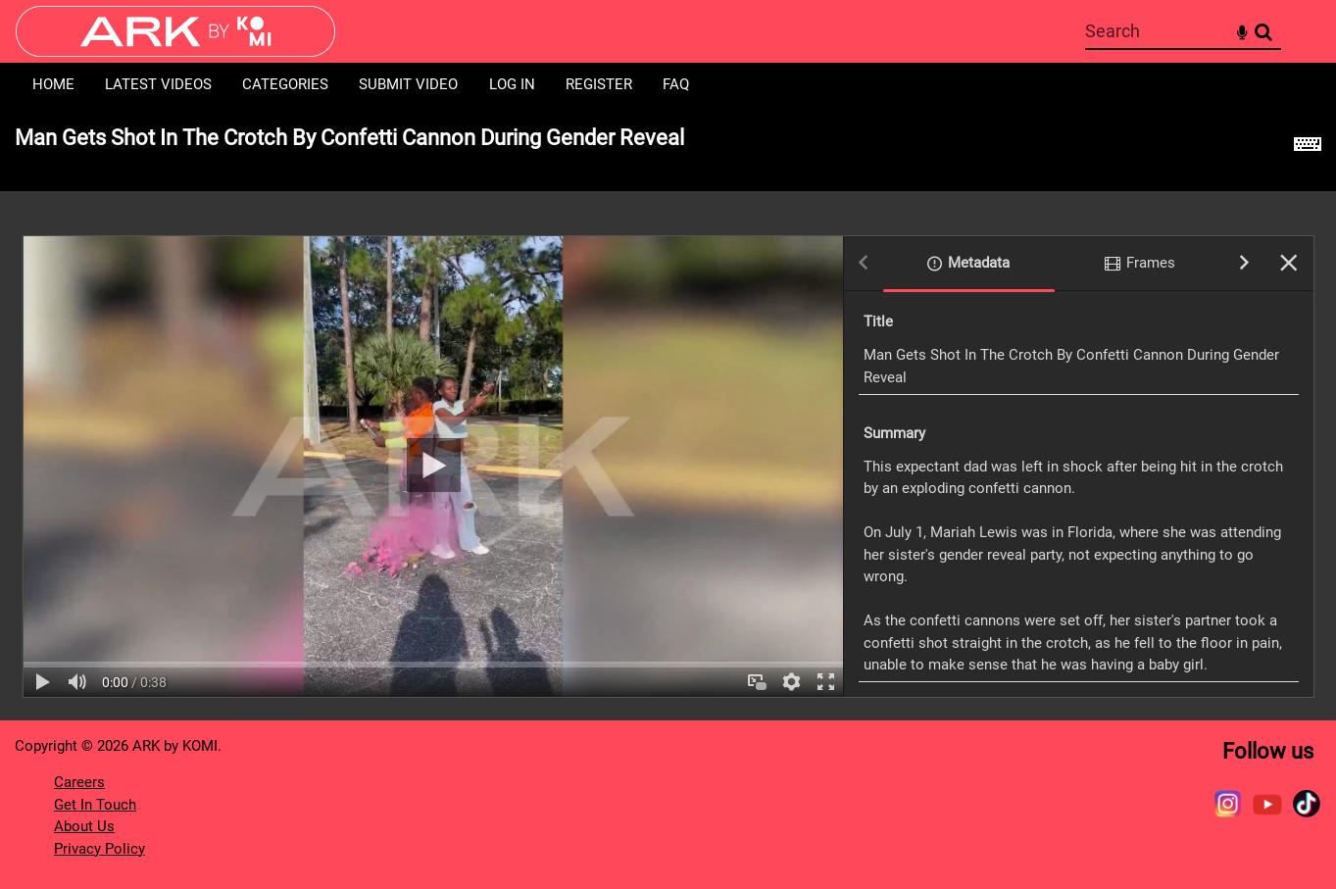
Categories (285, 84)
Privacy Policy (99, 849)
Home (53, 84)
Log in (512, 84)
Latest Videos (158, 84)
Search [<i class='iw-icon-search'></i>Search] (1263, 30)
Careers (79, 782)
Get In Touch (95, 805)
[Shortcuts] (1307, 149)
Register (599, 84)
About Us (84, 826)
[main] (668, 413)
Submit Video (408, 84)
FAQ (676, 84)
